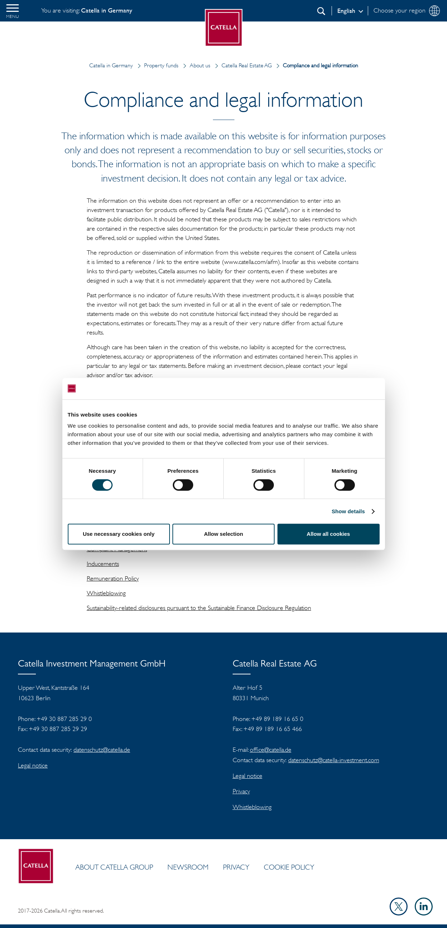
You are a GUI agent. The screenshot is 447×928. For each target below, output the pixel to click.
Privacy (241, 791)
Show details (348, 511)
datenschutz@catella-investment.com (333, 760)
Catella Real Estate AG (242, 65)
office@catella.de (270, 750)
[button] (12, 10)
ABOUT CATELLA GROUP (114, 867)
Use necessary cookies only (118, 534)
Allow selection (223, 534)
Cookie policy (289, 867)
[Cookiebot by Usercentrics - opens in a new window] (348, 388)
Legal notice (33, 765)
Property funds (156, 65)
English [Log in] (346, 11)
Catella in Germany (111, 65)
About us (195, 65)
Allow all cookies (328, 534)
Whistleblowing (252, 807)
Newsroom (188, 867)
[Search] (321, 11)
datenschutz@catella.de (101, 750)
